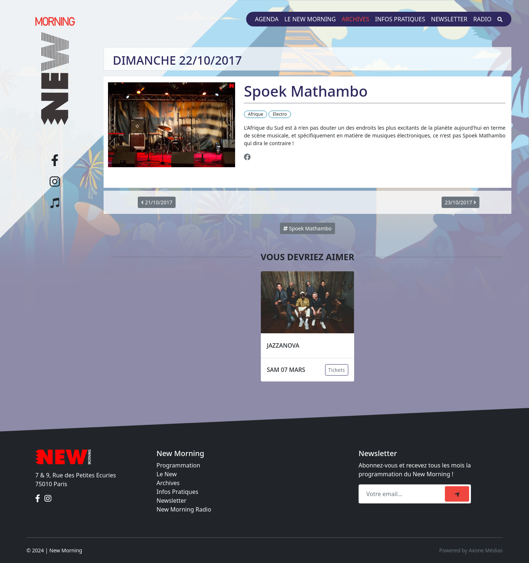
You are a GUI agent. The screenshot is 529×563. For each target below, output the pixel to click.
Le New (166, 474)
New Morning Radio (183, 509)
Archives (355, 19)
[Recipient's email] (402, 494)
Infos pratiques (400, 19)
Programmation (178, 465)
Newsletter (449, 19)
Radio (482, 19)
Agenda (266, 19)
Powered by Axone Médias (471, 550)
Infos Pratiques (177, 492)
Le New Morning (310, 19)
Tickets (336, 369)
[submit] (457, 494)
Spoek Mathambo (307, 228)
